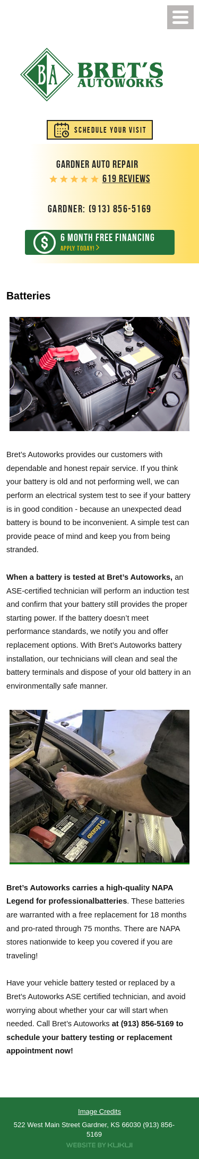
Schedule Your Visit (110, 130)
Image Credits (99, 1111)
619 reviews (126, 178)
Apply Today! (107, 242)
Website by (99, 1145)
